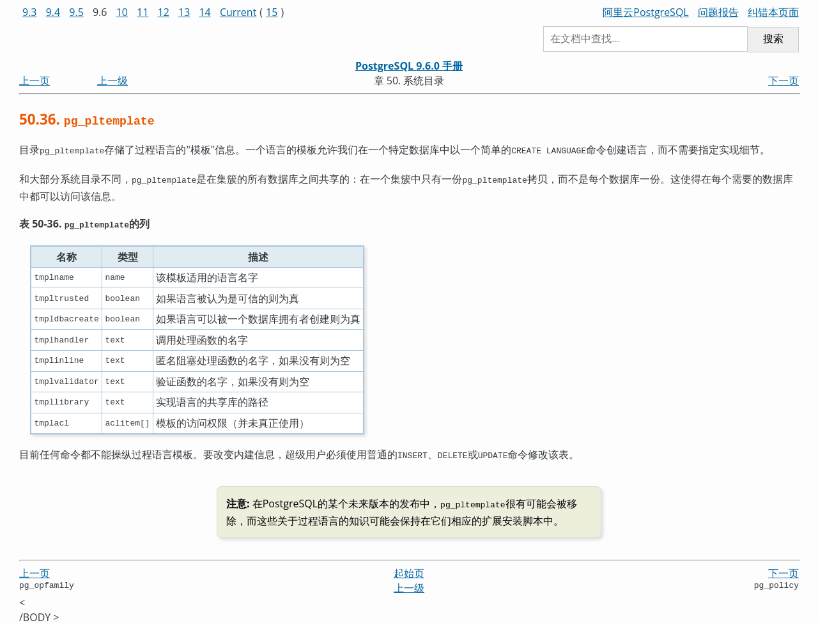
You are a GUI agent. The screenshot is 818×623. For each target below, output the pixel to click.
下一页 (783, 80)
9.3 (29, 12)
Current (238, 12)
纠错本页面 (773, 12)
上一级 (112, 80)
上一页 (34, 80)
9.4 (53, 12)
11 (142, 12)
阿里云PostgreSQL (645, 12)
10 (122, 12)
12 (163, 12)
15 (271, 12)
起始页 (409, 567)
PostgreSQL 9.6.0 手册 (409, 66)
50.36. (87, 119)
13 (184, 12)
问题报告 (718, 12)
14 (204, 12)
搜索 (773, 38)
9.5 (76, 12)
